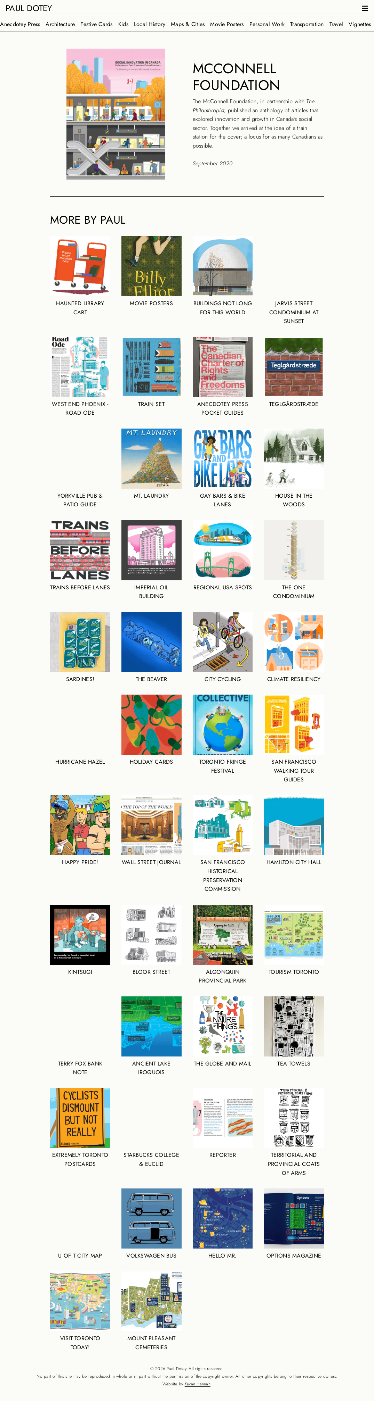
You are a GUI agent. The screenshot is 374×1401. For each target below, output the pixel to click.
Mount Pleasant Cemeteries (151, 1311)
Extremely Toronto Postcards (80, 1128)
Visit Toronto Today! (80, 1311)
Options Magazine (294, 1224)
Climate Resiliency (294, 647)
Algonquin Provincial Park (223, 945)
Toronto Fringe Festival (223, 734)
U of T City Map (80, 1224)
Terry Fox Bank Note (80, 1036)
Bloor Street (151, 940)
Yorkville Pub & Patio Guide (80, 468)
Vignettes (360, 24)
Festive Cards (96, 24)
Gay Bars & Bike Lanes (223, 468)
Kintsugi (80, 940)
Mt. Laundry (151, 464)
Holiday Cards (151, 730)
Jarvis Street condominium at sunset (294, 280)
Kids (123, 24)
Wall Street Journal (151, 831)
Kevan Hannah (197, 1384)
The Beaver (151, 647)
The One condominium (294, 560)
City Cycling (223, 647)
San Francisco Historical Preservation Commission (223, 844)
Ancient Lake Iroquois (151, 1036)
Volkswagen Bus (151, 1224)
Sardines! (80, 647)
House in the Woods (294, 468)
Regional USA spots (223, 555)
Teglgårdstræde (294, 372)
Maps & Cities (188, 24)
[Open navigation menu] (364, 8)
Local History (149, 24)
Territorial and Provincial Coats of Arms (294, 1132)
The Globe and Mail (223, 1032)
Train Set (151, 372)
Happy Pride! (80, 831)
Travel (336, 24)
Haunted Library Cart (80, 276)
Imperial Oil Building (151, 560)
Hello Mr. (223, 1224)
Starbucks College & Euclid (151, 1128)
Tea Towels (294, 1032)
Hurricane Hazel (80, 730)
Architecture (60, 24)
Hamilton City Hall (294, 831)
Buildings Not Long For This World (223, 276)
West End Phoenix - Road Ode (80, 377)
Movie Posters (227, 24)
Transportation (307, 24)
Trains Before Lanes (80, 555)
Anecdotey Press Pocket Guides (223, 377)
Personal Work (267, 24)
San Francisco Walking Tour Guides (294, 739)
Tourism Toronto (294, 940)
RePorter (223, 1123)
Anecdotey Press (20, 24)
